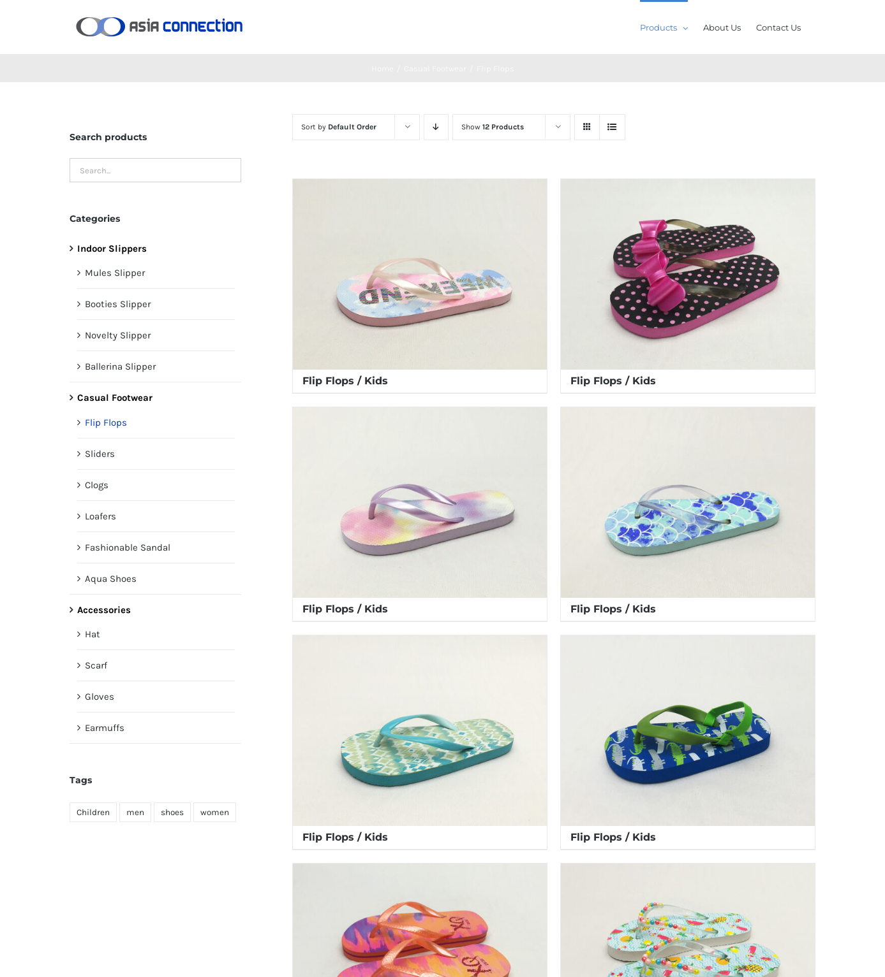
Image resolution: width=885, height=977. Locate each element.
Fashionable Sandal (127, 547)
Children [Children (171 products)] (93, 812)
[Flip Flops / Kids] (420, 274)
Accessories (104, 610)
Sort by (338, 126)
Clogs (96, 485)
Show (492, 126)
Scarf (96, 665)
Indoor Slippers (112, 248)
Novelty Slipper (118, 335)
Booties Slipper (118, 304)
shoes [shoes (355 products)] (172, 812)
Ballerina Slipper (120, 366)
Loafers (100, 516)
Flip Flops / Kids (345, 381)
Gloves (99, 696)
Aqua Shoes (111, 578)
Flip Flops (106, 422)
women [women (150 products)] (214, 812)
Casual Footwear (114, 397)
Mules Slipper (115, 273)
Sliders (100, 454)
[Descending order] (436, 127)
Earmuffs (104, 728)
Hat (92, 634)
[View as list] (612, 127)
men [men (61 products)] (135, 812)
